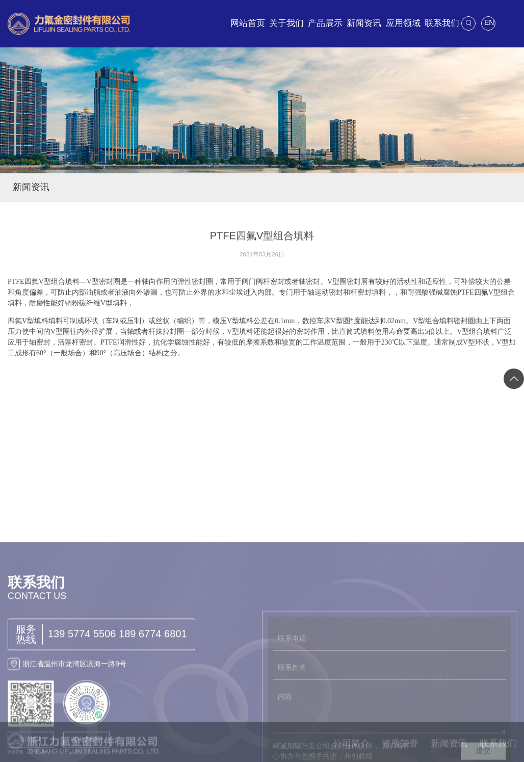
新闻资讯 (364, 23)
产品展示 (325, 23)
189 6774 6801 (153, 699)
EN (489, 22)
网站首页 (247, 23)
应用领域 (403, 23)
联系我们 (442, 23)
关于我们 (286, 23)
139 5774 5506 (82, 699)
